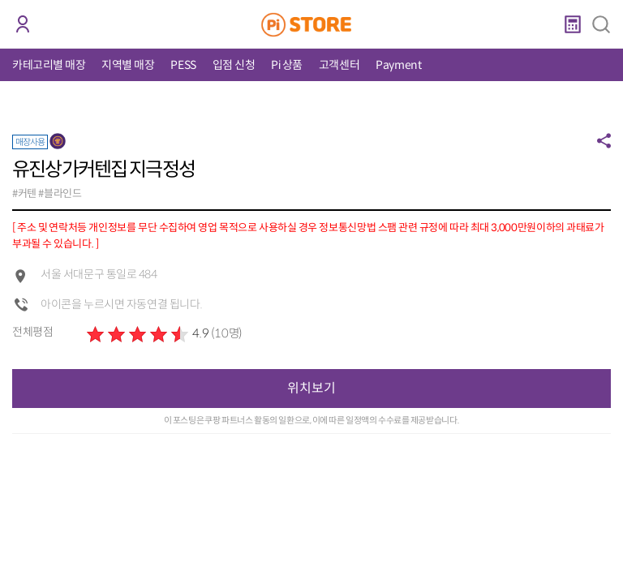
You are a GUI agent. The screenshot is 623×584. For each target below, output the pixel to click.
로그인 (22, 24)
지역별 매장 (127, 65)
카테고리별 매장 (48, 65)
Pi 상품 (287, 65)
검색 (600, 24)
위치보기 (311, 388)
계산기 (572, 24)
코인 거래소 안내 (53, 25)
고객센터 (339, 65)
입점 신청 (234, 65)
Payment (398, 65)
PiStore (311, 24)
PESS (182, 65)
